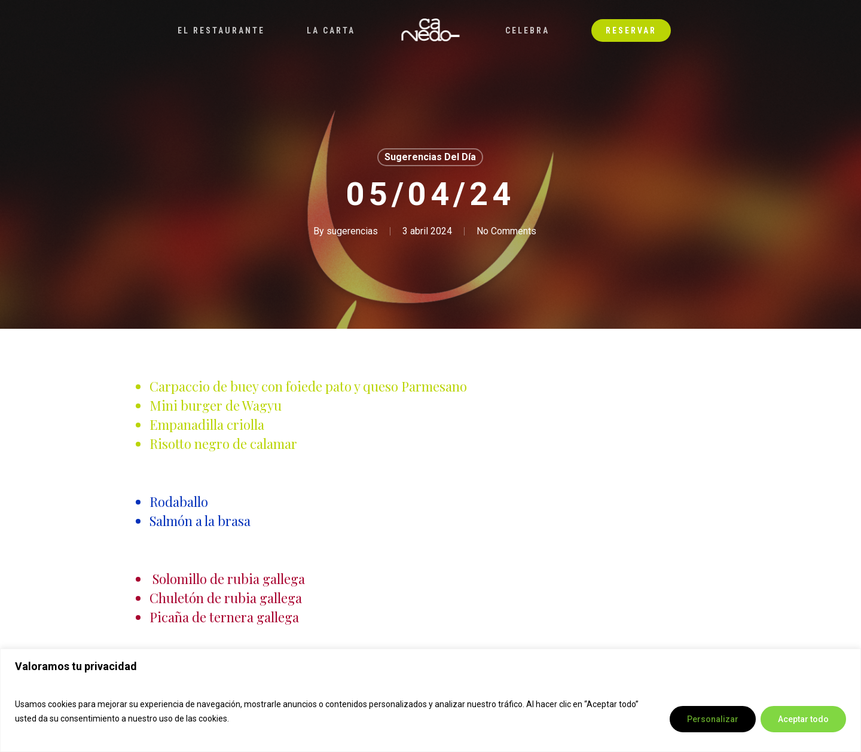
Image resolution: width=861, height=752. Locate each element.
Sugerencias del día (430, 157)
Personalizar (712, 719)
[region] (430, 700)
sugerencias (352, 231)
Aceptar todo (803, 719)
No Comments (506, 231)
